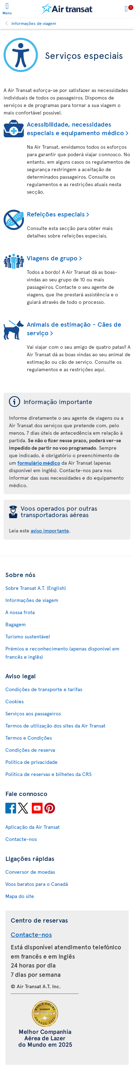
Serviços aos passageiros (33, 713)
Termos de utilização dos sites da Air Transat (55, 725)
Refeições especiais (56, 213)
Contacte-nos (21, 839)
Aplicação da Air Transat (32, 826)
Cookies (14, 701)
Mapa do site (19, 896)
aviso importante (50, 530)
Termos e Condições (28, 737)
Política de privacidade (31, 762)
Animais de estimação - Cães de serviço (74, 328)
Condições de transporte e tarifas (43, 689)
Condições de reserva (30, 749)
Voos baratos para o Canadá (36, 883)
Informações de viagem (33, 23)
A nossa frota (20, 612)
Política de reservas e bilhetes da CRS (48, 774)
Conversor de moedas (30, 871)
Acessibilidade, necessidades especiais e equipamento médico (75, 128)
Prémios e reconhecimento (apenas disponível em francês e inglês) (62, 652)
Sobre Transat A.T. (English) (35, 588)
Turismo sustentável (27, 636)
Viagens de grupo (52, 257)
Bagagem (15, 624)
